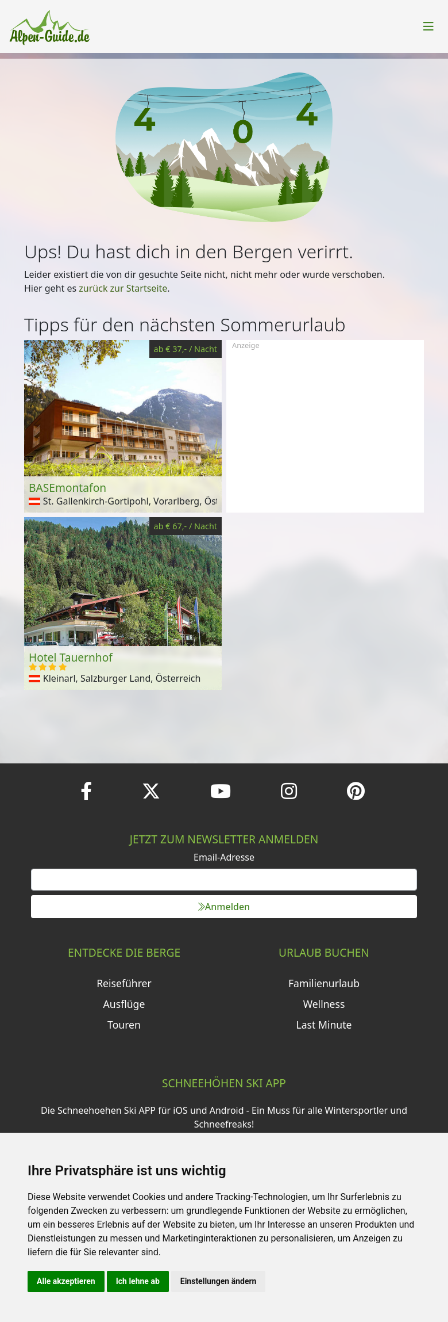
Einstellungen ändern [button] (218, 1281)
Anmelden (224, 906)
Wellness (324, 1004)
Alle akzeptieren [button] (66, 1281)
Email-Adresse (224, 857)
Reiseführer (124, 983)
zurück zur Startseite (123, 288)
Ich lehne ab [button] (138, 1281)
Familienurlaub (324, 983)
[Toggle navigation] (428, 26)
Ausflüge (124, 1004)
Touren (124, 1024)
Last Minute (324, 1024)
